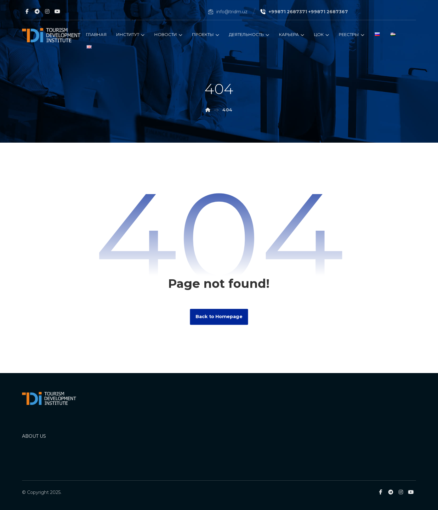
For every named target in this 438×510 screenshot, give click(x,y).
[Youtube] (57, 11)
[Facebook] (27, 11)
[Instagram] (47, 11)
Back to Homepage (219, 316)
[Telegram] (37, 11)
